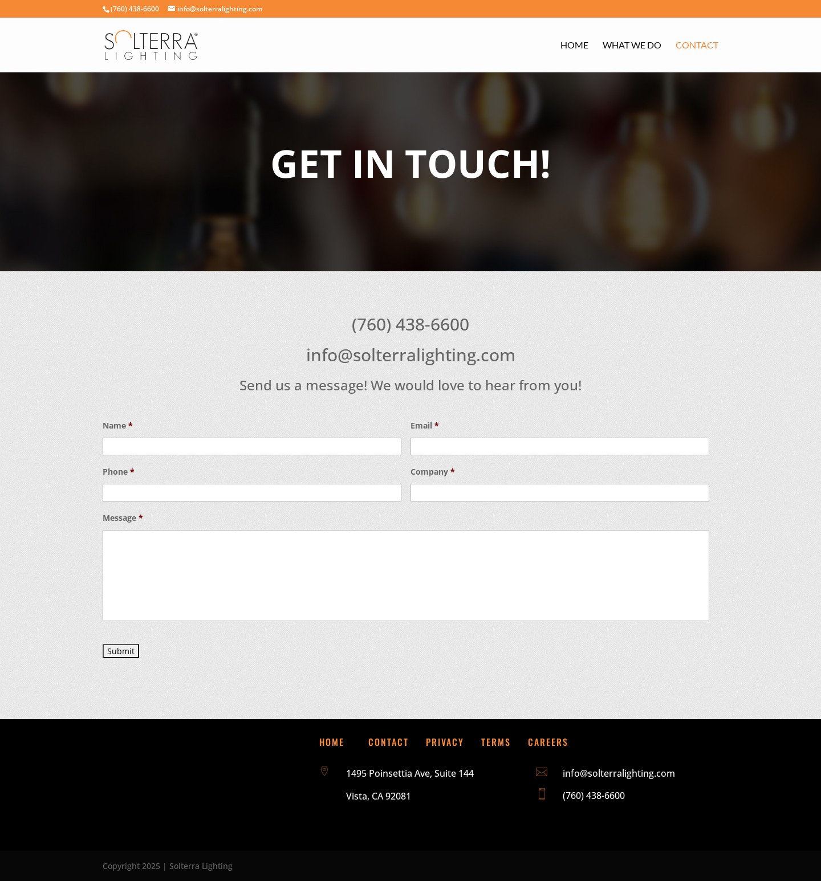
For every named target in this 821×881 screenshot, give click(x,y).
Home (574, 45)
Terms (496, 742)
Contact (697, 45)
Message (123, 518)
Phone (119, 472)
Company (432, 472)
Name (118, 426)
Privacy (445, 742)
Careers (548, 742)
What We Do (632, 45)
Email (424, 426)
